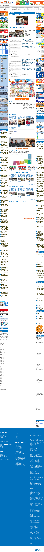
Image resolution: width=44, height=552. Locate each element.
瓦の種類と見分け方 (32, 521)
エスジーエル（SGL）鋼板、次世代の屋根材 (34, 532)
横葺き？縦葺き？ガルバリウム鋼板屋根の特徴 (35, 465)
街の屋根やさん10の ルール (3, 436)
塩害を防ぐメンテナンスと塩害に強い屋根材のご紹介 (35, 538)
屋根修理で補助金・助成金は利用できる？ (19, 464)
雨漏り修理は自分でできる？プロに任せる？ (34, 494)
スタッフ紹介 (1, 453)
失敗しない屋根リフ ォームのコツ (33, 449)
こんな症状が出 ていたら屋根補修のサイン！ (34, 478)
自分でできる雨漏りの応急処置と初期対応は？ (35, 510)
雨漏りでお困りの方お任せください (19, 448)
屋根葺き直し (36, 9)
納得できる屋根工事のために (33, 444)
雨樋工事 (25, 9)
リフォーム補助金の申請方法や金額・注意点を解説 (20, 465)
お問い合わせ (40, 7)
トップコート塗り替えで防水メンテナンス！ (34, 505)
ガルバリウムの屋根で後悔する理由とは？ (34, 531)
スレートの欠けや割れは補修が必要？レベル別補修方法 (36, 453)
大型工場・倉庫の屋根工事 (18, 452)
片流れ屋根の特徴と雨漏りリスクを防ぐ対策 (34, 492)
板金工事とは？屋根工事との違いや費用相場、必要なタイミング (37, 442)
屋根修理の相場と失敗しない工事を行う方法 (34, 450)
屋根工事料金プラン (17, 445)
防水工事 (41, 9)
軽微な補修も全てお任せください (18, 447)
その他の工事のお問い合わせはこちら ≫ (22, 99)
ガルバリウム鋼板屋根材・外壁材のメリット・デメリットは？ (36, 466)
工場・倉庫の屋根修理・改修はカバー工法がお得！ (20, 457)
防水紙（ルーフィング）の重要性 (33, 525)
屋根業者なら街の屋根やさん (3, 456)
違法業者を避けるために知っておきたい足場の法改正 (35, 484)
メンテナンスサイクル (32, 436)
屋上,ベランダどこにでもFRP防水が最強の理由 (35, 500)
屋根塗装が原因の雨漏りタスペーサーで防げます (35, 498)
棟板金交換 (19, 9)
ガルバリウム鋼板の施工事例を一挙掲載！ (34, 460)
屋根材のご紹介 (31, 514)
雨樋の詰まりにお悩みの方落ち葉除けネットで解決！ (20, 459)
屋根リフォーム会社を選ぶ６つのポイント (34, 476)
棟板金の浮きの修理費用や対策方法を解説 (34, 443)
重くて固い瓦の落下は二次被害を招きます (34, 479)
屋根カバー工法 (8, 9)
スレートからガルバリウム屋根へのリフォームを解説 (35, 462)
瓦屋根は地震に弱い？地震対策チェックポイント (35, 473)
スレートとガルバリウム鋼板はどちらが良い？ (35, 461)
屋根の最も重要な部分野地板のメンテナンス (34, 526)
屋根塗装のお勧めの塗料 (32, 542)
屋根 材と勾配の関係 (32, 509)
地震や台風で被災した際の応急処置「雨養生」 (35, 517)
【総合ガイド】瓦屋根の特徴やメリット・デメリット (35, 471)
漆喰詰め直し (30, 9)
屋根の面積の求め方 (32, 515)
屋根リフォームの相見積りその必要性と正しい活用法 (35, 435)
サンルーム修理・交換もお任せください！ (19, 456)
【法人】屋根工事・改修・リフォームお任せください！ (21, 462)
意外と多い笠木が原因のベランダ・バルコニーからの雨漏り (36, 499)
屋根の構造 (31, 491)
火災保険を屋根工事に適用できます (19, 451)
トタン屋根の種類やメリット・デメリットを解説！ (35, 454)
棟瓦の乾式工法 (31, 472)
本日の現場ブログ (2, 447)
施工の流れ (18, 7)
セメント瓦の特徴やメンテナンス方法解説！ (34, 533)
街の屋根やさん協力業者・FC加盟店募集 (4, 459)
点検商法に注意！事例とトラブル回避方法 (34, 439)
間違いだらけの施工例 (32, 445)
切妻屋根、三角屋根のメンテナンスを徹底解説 (35, 493)
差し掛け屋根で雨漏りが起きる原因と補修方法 (35, 511)
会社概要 (33, 7)
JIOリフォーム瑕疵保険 (2, 438)
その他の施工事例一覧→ (32, 184)
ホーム (4, 7)
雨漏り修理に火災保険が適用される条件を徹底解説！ (35, 483)
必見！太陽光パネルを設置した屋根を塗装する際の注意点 (36, 456)
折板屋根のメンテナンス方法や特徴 (33, 455)
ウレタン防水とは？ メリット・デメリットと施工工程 (36, 504)
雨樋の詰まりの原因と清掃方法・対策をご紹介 (20, 458)
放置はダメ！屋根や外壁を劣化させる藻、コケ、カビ (35, 537)
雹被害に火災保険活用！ (32, 482)
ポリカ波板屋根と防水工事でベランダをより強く (20, 463)
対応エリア (1, 454)
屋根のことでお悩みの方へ (32, 433)
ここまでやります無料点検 (18, 446)
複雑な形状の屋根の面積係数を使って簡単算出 (35, 516)
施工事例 (25, 7)
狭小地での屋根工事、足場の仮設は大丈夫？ (34, 459)
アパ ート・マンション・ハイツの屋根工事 (19, 453)
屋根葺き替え (3, 9)
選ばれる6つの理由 (2, 435)
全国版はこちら (31, 170)
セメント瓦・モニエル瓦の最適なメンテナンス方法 (35, 534)
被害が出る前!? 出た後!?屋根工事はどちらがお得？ (35, 448)
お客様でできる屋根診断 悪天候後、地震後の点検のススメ (37, 477)
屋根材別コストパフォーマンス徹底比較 (34, 528)
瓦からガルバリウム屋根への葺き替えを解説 (34, 467)
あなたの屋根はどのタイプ (32, 488)
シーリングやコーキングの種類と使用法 (34, 527)
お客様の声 (11, 7)
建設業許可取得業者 (2, 455)
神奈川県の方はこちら (12, 170)
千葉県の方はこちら (22, 170)
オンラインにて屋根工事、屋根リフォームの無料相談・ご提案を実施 (37, 434)
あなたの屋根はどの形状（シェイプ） (34, 508)
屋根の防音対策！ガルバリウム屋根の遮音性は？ (35, 470)
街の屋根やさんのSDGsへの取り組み (4, 441)
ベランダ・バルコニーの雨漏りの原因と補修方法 (35, 503)
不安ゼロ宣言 (1, 437)
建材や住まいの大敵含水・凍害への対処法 (34, 520)
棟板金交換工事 (16, 436)
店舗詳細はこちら (11, 137)
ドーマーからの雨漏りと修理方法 (33, 539)
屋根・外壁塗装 (14, 9)
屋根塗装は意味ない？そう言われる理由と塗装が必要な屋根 (36, 497)
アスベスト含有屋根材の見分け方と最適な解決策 (35, 522)
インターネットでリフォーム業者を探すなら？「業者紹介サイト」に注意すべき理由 (37, 440)
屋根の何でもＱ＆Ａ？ (32, 543)
